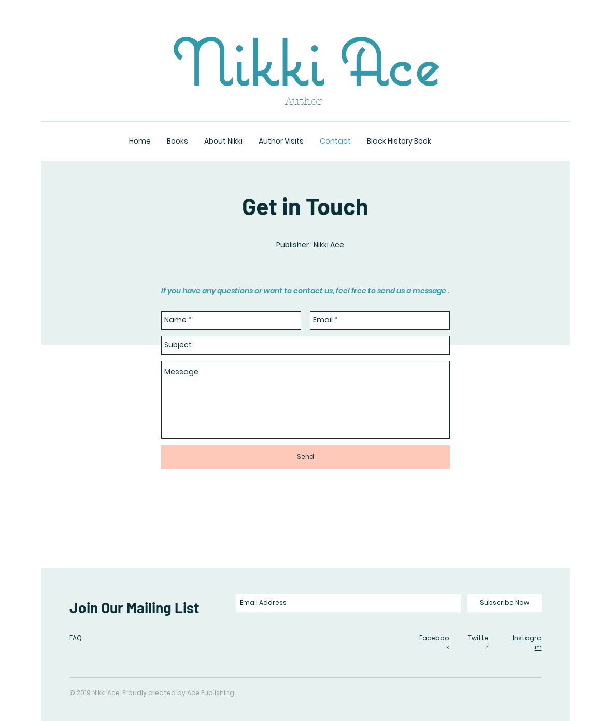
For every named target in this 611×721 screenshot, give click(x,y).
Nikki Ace (305, 63)
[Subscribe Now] (504, 603)
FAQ (75, 637)
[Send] (305, 457)
